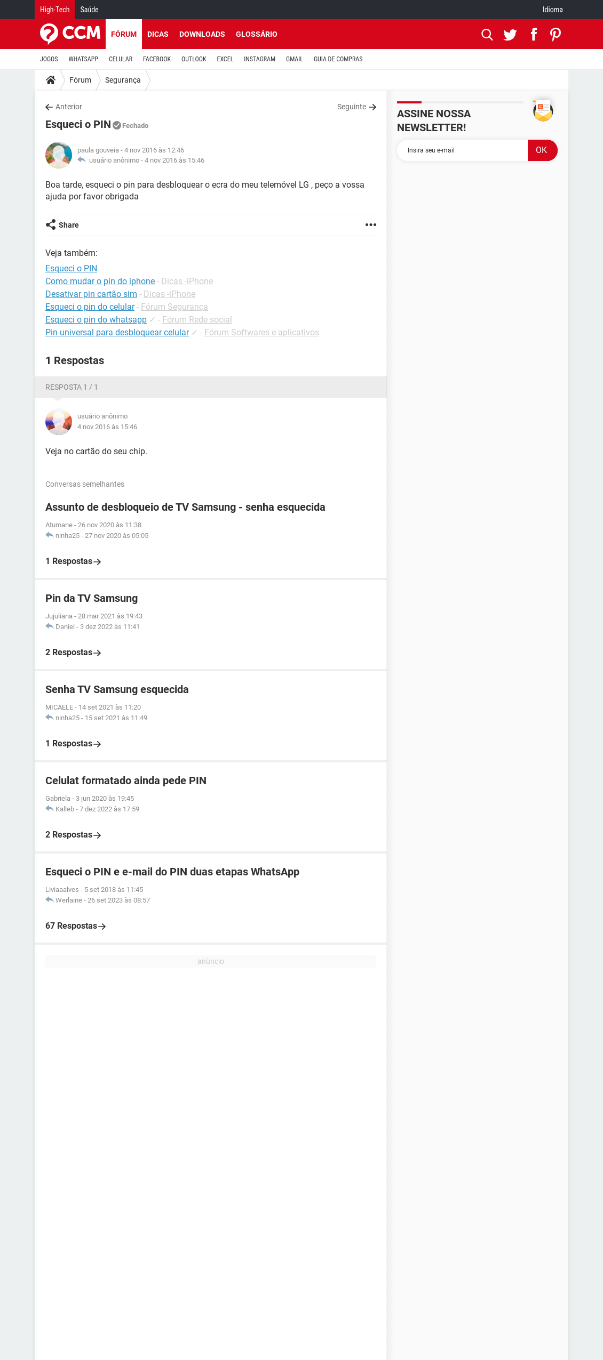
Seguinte (351, 106)
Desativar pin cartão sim (91, 294)
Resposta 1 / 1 (71, 387)
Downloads (202, 34)
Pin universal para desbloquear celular (117, 332)
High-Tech (54, 9)
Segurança (123, 80)
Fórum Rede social (197, 320)
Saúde (89, 9)
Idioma (553, 9)
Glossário (256, 34)
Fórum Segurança (174, 307)
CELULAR (120, 59)
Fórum (124, 34)
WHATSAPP (83, 59)
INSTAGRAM (259, 59)
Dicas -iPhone (187, 281)
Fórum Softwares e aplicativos (261, 332)
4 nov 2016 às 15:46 (174, 160)
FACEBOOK (157, 59)
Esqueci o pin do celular (89, 307)
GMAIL (294, 59)
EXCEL (225, 59)
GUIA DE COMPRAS (338, 59)
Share (69, 225)
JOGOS (49, 59)
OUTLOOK (194, 59)
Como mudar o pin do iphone (100, 281)
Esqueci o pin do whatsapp (96, 320)
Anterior (68, 106)
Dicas (158, 34)
